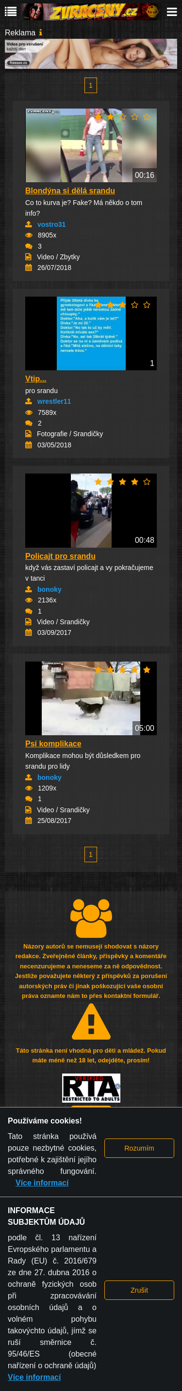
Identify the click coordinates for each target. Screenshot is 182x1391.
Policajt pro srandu (60, 556)
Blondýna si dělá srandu (70, 191)
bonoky (49, 589)
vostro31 (51, 224)
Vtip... (36, 379)
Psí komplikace (53, 744)
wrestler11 (54, 401)
